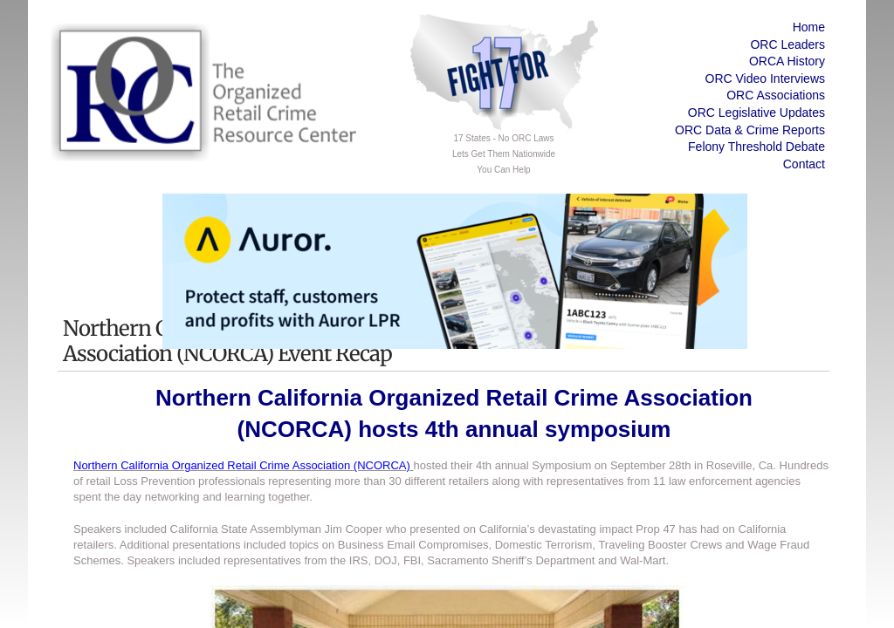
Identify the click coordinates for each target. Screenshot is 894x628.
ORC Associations (775, 95)
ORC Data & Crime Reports (750, 130)
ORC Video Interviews (765, 78)
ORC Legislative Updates (756, 112)
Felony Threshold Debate (756, 147)
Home (809, 27)
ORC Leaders (787, 44)
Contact (804, 164)
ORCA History (787, 61)
